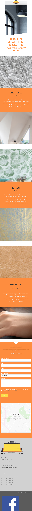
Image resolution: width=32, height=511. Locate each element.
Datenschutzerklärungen (16, 419)
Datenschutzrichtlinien (13, 390)
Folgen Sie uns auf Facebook (24, 492)
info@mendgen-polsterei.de (10, 467)
